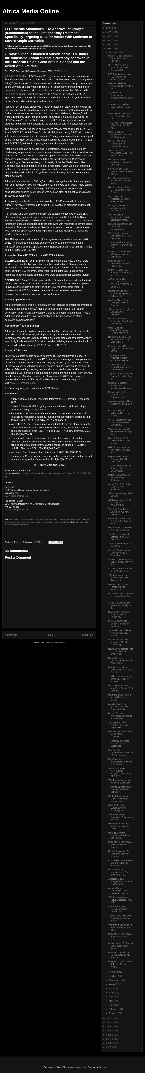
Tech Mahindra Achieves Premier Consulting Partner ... (119, 633)
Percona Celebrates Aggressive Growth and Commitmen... (120, 321)
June (111, 992)
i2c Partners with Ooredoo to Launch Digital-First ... (120, 596)
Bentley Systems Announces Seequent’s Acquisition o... (120, 716)
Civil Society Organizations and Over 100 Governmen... (120, 752)
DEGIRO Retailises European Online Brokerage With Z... (118, 808)
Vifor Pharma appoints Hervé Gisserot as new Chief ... (120, 900)
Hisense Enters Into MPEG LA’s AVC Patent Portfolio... (120, 670)
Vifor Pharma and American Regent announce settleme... (119, 358)
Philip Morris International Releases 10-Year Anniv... (120, 964)
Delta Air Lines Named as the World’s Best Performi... (120, 58)
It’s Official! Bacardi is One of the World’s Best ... (120, 569)
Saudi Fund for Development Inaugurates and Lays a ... (120, 96)
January (113, 1013)
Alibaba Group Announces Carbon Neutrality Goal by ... (120, 376)
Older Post (87, 635)
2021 (109, 48)
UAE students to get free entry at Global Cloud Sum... (119, 450)
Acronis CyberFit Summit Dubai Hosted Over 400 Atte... (120, 562)
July (111, 988)
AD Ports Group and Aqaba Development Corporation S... (119, 367)
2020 (109, 1018)
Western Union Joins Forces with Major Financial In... (118, 587)
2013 (109, 1047)
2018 (109, 1026)
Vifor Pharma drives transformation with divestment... (118, 578)
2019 (109, 1022)
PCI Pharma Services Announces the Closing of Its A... (120, 272)
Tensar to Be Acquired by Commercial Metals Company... (120, 789)
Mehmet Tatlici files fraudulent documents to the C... (120, 86)
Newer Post (11, 635)
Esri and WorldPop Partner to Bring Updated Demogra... (119, 143)
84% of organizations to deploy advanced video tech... (120, 180)
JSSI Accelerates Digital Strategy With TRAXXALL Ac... (119, 502)
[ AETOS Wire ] (59, 71)
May (111, 996)
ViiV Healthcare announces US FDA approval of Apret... (118, 217)
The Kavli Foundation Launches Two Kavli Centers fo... (118, 512)
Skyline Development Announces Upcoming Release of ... (119, 293)
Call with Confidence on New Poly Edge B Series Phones (119, 553)
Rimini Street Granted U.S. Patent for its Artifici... (120, 528)
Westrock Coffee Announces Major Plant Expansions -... (120, 153)
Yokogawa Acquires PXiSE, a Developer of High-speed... (120, 725)
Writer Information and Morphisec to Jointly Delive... (118, 826)
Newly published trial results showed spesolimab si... (118, 208)
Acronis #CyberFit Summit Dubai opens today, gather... (120, 946)
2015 (109, 1039)
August (112, 984)
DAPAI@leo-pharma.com (16, 496)
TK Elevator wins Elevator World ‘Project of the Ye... (120, 125)
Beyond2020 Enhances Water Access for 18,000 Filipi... (119, 614)
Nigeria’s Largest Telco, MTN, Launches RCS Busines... (119, 190)
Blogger (102, 1067)
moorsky (83, 1067)
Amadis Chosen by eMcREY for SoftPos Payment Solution (119, 706)
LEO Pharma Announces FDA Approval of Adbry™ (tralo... (120, 77)
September (114, 980)
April (111, 1001)
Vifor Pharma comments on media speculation (119, 781)
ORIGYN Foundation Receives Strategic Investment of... (118, 798)
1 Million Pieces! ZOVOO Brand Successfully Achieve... (120, 679)
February (113, 1009)
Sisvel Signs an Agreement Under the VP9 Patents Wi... (119, 134)
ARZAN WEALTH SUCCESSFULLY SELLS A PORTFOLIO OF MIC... (120, 283)
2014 (109, 1043)
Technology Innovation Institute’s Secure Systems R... (118, 743)
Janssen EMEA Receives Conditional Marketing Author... (120, 918)
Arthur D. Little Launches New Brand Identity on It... (120, 605)
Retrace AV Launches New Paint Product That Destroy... (120, 688)
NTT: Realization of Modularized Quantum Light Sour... (119, 162)
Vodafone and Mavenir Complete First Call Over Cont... (118, 537)
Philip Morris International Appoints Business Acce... (120, 936)
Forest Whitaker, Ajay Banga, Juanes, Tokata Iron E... (120, 171)
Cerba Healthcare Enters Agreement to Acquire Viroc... (120, 521)
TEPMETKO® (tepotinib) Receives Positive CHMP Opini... (119, 468)
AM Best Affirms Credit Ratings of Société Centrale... (119, 302)
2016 (109, 1035)
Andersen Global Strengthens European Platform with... (120, 881)
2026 (109, 28)
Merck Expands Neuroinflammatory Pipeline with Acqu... (118, 330)
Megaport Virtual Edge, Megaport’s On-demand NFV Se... (120, 349)
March (112, 1005)
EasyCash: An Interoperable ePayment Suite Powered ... (120, 762)
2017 (109, 1030)
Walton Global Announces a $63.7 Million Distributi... (120, 734)
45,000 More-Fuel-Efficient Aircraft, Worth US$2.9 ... (120, 404)
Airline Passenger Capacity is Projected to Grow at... (120, 817)
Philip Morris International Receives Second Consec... (120, 844)
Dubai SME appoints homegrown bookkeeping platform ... (120, 385)
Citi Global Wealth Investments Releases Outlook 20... (119, 835)
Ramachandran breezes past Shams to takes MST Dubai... (119, 339)
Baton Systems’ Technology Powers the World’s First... (120, 660)
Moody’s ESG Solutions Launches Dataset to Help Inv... (119, 955)
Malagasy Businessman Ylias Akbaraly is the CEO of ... (119, 116)
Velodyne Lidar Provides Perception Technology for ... (120, 431)
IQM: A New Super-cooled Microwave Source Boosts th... (120, 863)
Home (50, 635)
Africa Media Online (30, 11)
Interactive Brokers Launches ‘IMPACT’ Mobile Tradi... (118, 909)
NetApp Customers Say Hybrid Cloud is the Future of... (119, 854)
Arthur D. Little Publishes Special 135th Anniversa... (120, 486)
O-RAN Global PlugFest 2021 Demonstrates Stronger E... (119, 422)
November (114, 972)
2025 (109, 32)
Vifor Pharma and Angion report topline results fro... (120, 927)
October (113, 976)
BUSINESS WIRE (15, 76)
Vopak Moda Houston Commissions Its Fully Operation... (119, 236)
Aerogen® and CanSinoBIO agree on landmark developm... (119, 890)
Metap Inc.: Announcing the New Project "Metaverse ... (119, 477)
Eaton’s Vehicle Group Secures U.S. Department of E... (118, 394)
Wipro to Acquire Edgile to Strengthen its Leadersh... (120, 312)
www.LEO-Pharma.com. (22, 383)
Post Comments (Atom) (55, 643)
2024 (109, 36)
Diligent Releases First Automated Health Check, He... (118, 459)
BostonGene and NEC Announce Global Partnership (118, 642)
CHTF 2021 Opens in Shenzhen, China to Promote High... (118, 67)
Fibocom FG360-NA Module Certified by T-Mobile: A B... (119, 624)
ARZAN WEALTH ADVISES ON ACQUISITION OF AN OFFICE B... (119, 772)
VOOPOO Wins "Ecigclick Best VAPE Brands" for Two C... (120, 245)
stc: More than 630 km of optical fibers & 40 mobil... (120, 697)
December (114, 52)
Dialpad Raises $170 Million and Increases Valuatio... (119, 413)
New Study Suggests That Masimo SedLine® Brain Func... (120, 651)
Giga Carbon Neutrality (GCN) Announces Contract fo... (119, 254)
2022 (109, 44)
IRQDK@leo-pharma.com (17, 509)
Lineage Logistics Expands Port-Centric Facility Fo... (119, 263)
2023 (109, 40)
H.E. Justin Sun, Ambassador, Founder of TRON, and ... (119, 199)
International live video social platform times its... (119, 107)
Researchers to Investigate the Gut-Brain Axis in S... (118, 872)
